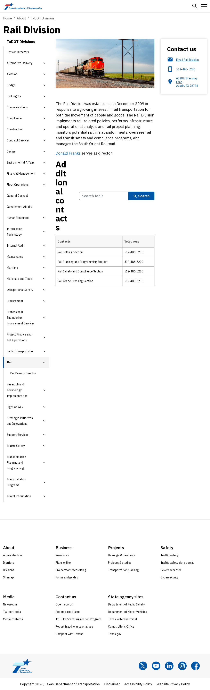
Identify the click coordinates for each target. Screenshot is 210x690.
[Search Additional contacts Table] (103, 196)
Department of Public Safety (126, 604)
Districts (8, 563)
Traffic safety (169, 555)
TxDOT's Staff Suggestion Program (78, 619)
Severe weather (171, 570)
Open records (64, 604)
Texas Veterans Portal (122, 619)
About (21, 18)
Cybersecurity (169, 577)
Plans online (63, 563)
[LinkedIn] (169, 666)
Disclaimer (112, 684)
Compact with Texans (69, 634)
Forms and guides (67, 577)
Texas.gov (114, 634)
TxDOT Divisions (42, 18)
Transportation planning (123, 570)
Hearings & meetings (121, 555)
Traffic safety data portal (177, 563)
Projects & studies (119, 563)
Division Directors (18, 52)
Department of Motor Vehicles (127, 612)
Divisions (8, 570)
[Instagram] (182, 666)
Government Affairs (19, 207)
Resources (62, 555)
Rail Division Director (23, 373)
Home (7, 18)
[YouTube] (156, 666)
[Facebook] (195, 666)
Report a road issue (68, 612)
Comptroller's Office (121, 626)
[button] (194, 6)
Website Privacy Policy (173, 684)
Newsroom (10, 604)
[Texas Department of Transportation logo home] (23, 6)
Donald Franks (68, 153)
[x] (143, 666)
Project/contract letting (71, 570)
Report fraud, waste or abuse (74, 626)
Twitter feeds (12, 612)
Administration (12, 555)
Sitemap (8, 577)
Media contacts (13, 619)
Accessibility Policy (138, 684)
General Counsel (17, 196)
